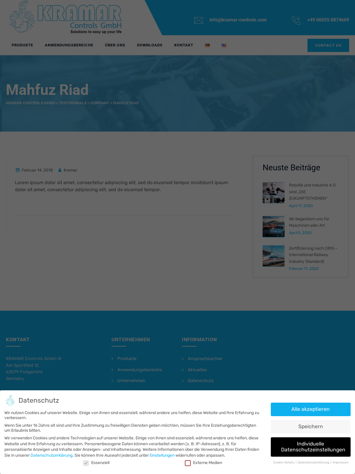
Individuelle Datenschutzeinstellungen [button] (310, 446)
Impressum (337, 462)
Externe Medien (203, 462)
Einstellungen (162, 455)
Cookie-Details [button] (282, 462)
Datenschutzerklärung (54, 455)
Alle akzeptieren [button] (308, 410)
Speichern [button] (308, 427)
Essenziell (98, 462)
